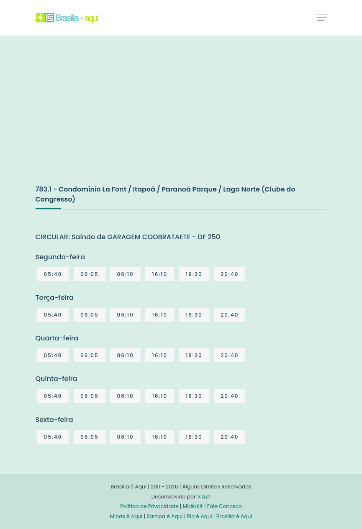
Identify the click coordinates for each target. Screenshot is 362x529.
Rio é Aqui (199, 516)
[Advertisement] (98, 118)
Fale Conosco (224, 506)
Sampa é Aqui (164, 516)
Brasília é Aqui (234, 516)
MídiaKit (193, 506)
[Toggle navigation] (322, 18)
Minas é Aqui (126, 516)
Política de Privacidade (149, 506)
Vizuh (204, 496)
